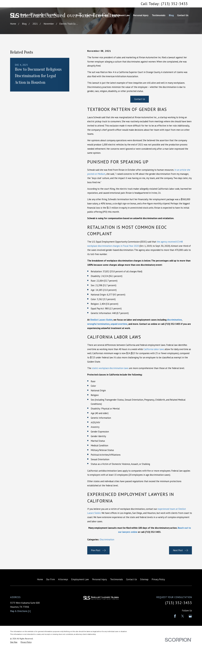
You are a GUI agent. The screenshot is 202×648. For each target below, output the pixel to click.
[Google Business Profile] (190, 616)
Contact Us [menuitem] (182, 15)
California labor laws (154, 349)
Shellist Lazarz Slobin (101, 319)
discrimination (174, 319)
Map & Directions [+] (20, 611)
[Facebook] (175, 616)
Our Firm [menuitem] (89, 15)
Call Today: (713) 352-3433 (164, 3)
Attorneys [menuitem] (103, 15)
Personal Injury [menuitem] (140, 15)
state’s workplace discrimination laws (110, 368)
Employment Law (80, 579)
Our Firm (50, 579)
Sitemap (144, 579)
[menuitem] (13, 642)
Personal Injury (99, 579)
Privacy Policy (158, 579)
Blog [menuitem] (171, 15)
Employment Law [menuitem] (121, 15)
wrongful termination (98, 323)
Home (40, 579)
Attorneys (63, 579)
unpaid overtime (119, 323)
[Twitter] (182, 616)
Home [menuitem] (79, 15)
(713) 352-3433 (152, 531)
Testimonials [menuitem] (158, 15)
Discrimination (107, 539)
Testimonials (116, 579)
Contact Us (139, 99)
